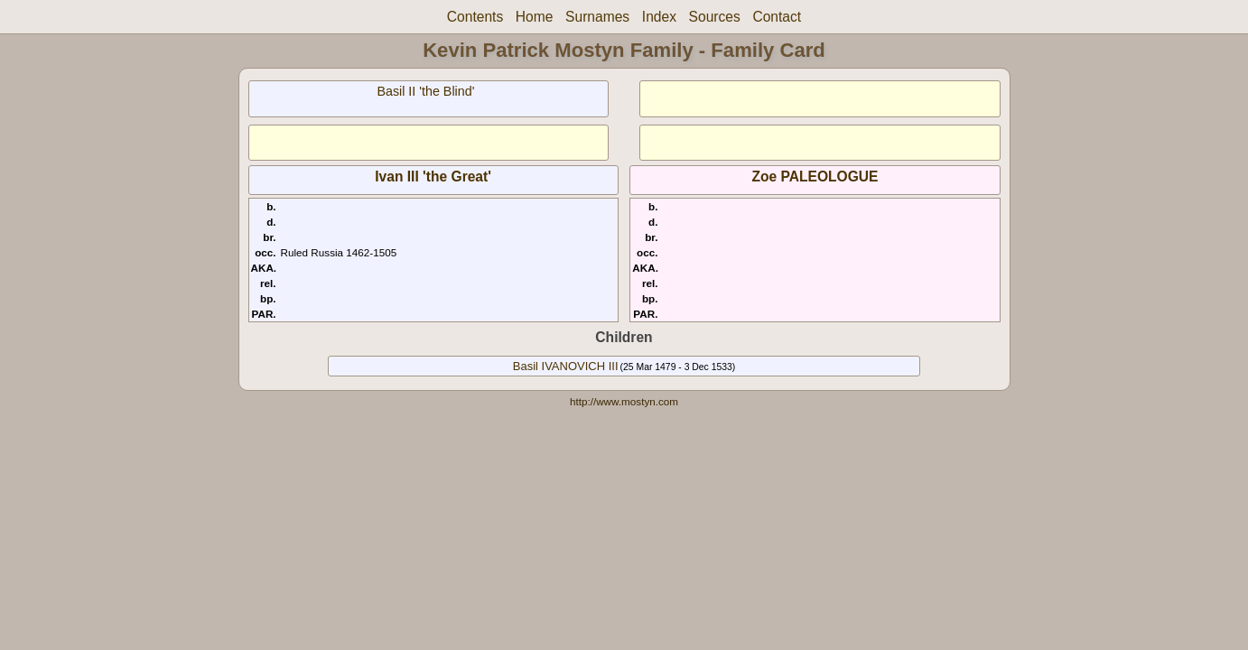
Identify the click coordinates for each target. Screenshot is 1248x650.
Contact (776, 16)
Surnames (597, 16)
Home (535, 16)
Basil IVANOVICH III (566, 366)
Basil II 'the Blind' (425, 91)
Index (659, 16)
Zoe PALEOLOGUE (814, 176)
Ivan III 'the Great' (433, 176)
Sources (714, 16)
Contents (475, 16)
